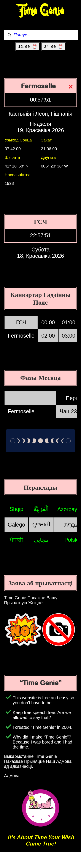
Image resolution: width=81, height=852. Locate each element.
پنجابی (41, 540)
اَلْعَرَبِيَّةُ (41, 509)
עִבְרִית (71, 525)
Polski (71, 540)
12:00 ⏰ (27, 47)
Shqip (16, 509)
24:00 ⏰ (53, 47)
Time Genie (40, 11)
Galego (16, 525)
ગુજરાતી (41, 524)
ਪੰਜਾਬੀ (16, 540)
